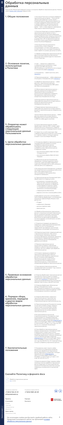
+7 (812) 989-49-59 (32, 392)
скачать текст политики (16, 11)
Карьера (28, 398)
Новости (7, 415)
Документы (8, 409)
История (7, 403)
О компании (9, 401)
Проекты (8, 398)
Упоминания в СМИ (10, 413)
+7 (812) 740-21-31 (12, 392)
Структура (8, 405)
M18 (15, 421)
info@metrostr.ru (57, 320)
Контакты (28, 401)
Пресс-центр (9, 411)
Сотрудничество (9, 407)
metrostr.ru (51, 69)
